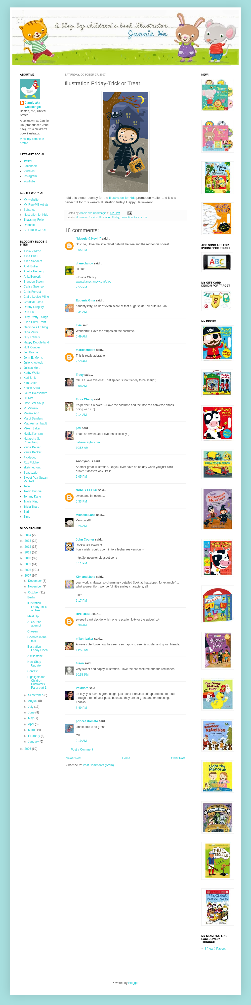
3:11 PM (81, 563)
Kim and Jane (85, 577)
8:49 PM (81, 708)
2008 (28, 570)
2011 (28, 552)
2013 (28, 541)
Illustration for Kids (36, 214)
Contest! (33, 671)
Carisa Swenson (34, 286)
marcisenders (85, 350)
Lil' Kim (28, 398)
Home (126, 758)
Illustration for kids (122, 198)
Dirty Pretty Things (36, 317)
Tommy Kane (32, 496)
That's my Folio (34, 219)
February (34, 736)
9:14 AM (81, 415)
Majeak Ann (31, 413)
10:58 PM (82, 674)
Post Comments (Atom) (98, 765)
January (34, 741)
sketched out (32, 467)
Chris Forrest (32, 291)
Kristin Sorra (32, 388)
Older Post (178, 758)
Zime (27, 516)
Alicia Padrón (32, 251)
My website (31, 199)
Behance (29, 209)
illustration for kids (86, 217)
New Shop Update (34, 663)
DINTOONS (83, 614)
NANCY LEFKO (86, 490)
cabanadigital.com (88, 442)
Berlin (31, 597)
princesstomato (87, 721)
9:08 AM (81, 386)
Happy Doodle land (36, 342)
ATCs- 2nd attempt (34, 623)
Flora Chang (84, 399)
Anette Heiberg (33, 271)
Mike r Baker (32, 428)
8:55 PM (81, 250)
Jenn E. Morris (33, 357)
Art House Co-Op (35, 230)
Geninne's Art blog (36, 327)
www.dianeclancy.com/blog (93, 281)
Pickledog (30, 457)
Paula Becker (32, 452)
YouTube (29, 181)
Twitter (28, 161)
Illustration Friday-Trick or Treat (37, 606)
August (33, 701)
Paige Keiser (32, 447)
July (31, 707)
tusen (80, 663)
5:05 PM (81, 476)
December (35, 581)
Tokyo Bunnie (33, 491)
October (34, 592)
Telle (27, 486)
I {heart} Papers (215, 948)
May (31, 718)
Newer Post (73, 758)
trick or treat (141, 217)
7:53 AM (81, 361)
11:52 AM (82, 650)
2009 (28, 564)
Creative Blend (33, 302)
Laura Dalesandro (35, 393)
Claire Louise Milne (36, 296)
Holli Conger (32, 347)
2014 (28, 535)
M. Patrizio (31, 408)
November (35, 586)
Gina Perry (31, 332)
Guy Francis (32, 337)
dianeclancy (84, 263)
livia (79, 325)
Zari (26, 511)
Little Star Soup (34, 403)
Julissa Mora (32, 368)
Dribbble (29, 225)
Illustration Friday (109, 217)
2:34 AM (81, 312)
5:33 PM (81, 501)
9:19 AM (81, 741)
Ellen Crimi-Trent (35, 322)
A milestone (35, 656)
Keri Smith (30, 377)
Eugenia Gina (85, 300)
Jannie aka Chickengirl (33, 105)
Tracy (80, 375)
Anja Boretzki (32, 276)
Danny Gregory (34, 307)
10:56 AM (82, 448)
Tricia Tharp (31, 506)
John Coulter (85, 539)
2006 (28, 749)
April (31, 724)
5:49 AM (81, 336)
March (32, 730)
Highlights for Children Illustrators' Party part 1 (36, 682)
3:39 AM (81, 625)
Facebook (30, 166)
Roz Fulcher (32, 462)
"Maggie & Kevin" (88, 238)
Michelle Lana (85, 515)
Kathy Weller (32, 373)
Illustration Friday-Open (37, 648)
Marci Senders (33, 418)
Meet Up (33, 616)
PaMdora (82, 688)
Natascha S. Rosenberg (32, 440)
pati (78, 428)
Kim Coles (30, 383)
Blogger (133, 983)
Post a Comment (82, 749)
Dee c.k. (29, 312)
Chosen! (33, 631)
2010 (28, 558)
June (31, 712)
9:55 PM (81, 287)
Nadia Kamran (33, 433)
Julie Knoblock (33, 362)
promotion (127, 217)
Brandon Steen (33, 281)
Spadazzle (31, 472)
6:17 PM (81, 600)
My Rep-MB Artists (36, 204)
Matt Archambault (35, 423)
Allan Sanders (33, 261)
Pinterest (29, 171)
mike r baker (84, 638)
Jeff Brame (31, 352)
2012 (28, 546)
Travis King (31, 501)
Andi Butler (31, 266)
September (35, 695)
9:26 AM (81, 526)
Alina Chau (31, 256)
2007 (28, 575)
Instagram (30, 176)
